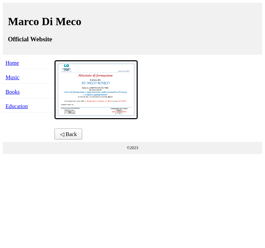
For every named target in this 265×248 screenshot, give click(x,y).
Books (13, 92)
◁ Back (68, 134)
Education (17, 106)
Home (12, 63)
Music (12, 77)
